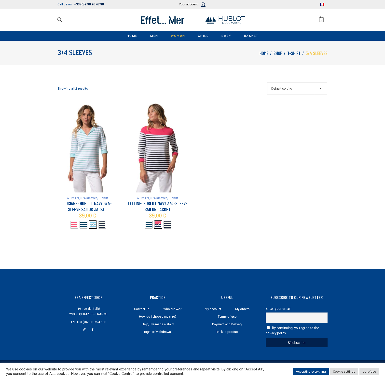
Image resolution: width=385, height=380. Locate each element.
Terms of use (227, 316)
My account (213, 309)
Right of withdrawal (158, 331)
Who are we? (172, 309)
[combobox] (297, 88)
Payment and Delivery (227, 324)
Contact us (141, 309)
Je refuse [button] (369, 371)
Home (264, 53)
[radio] (74, 224)
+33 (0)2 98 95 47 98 (91, 322)
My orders (242, 309)
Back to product (227, 331)
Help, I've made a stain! (158, 324)
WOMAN (73, 198)
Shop (278, 53)
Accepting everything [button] (311, 371)
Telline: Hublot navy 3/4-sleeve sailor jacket (157, 206)
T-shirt (294, 53)
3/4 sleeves (89, 198)
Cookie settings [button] (344, 371)
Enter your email (278, 308)
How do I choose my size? (158, 316)
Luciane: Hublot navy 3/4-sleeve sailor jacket (88, 206)
